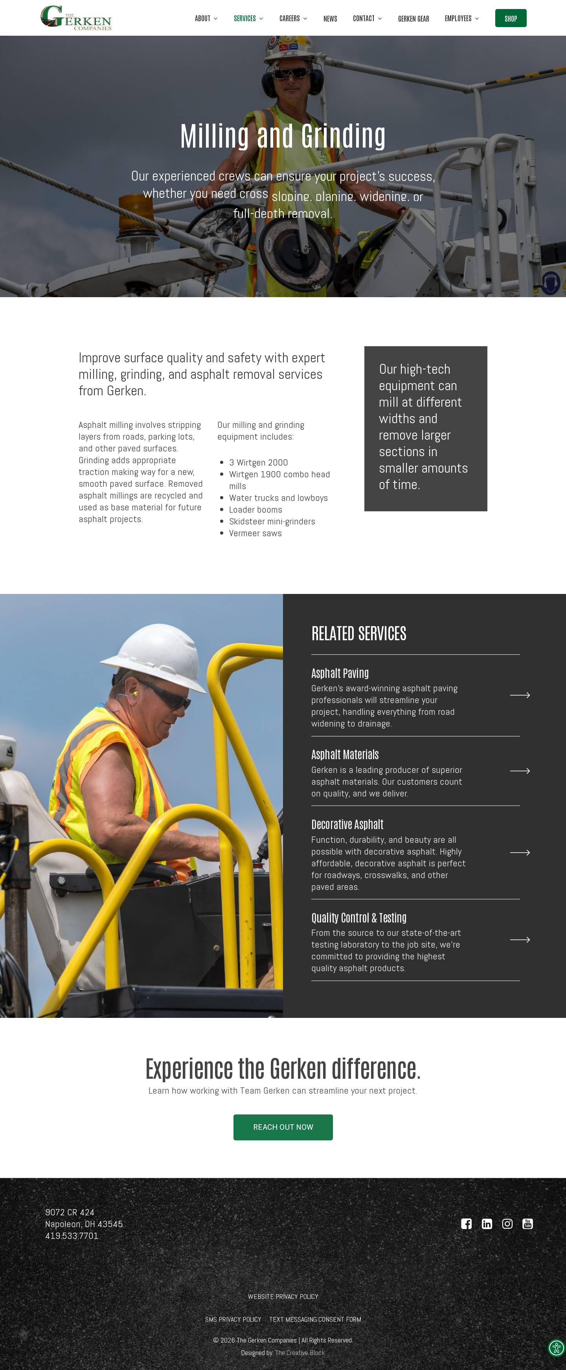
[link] (556, 1348)
